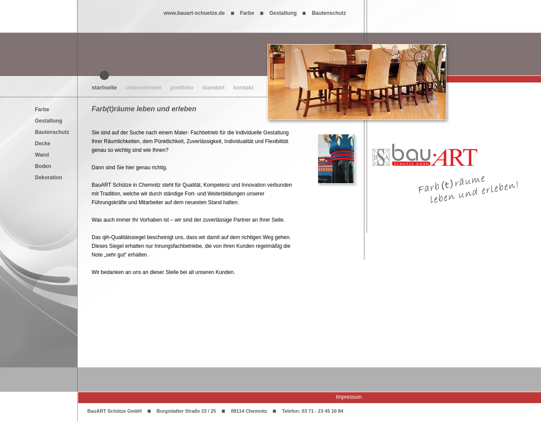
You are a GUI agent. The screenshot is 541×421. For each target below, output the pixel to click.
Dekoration (48, 178)
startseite (104, 87)
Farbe (42, 109)
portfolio (181, 87)
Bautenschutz (52, 132)
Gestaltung (48, 121)
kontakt (243, 87)
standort (213, 87)
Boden (43, 166)
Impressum (349, 397)
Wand (42, 155)
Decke (42, 143)
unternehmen (143, 87)
